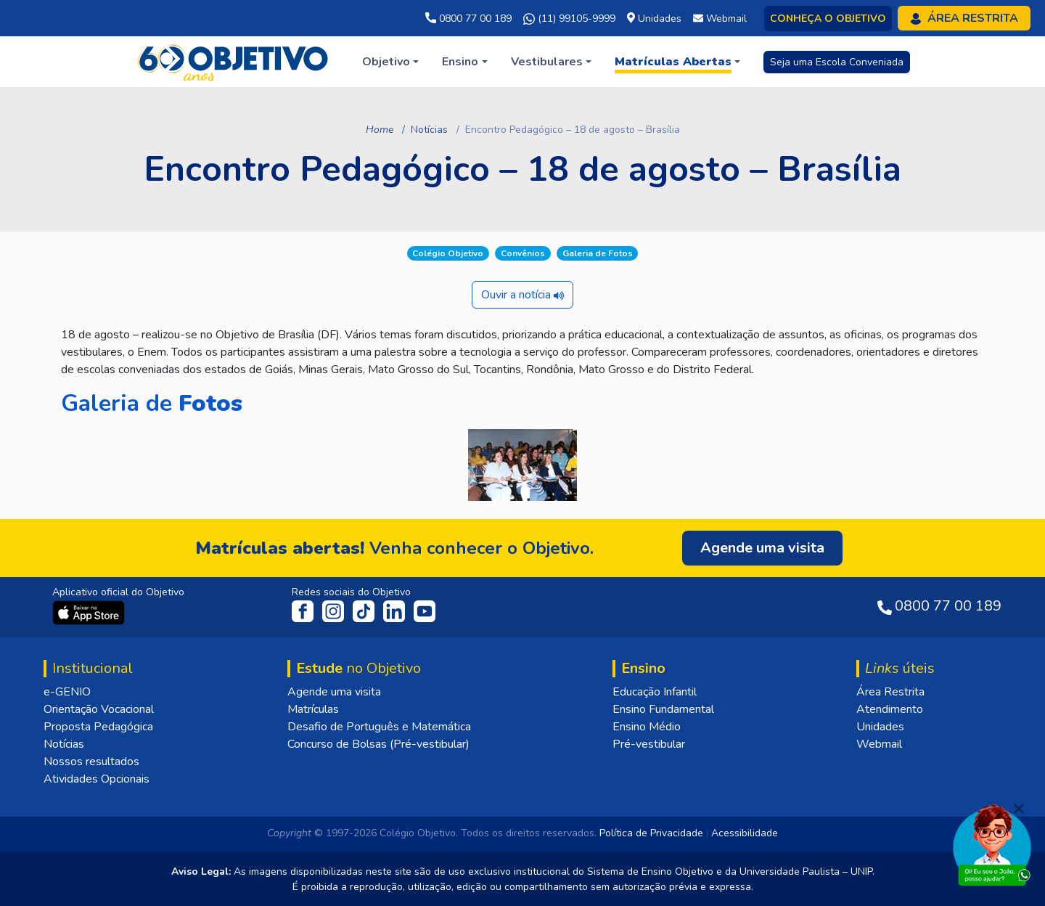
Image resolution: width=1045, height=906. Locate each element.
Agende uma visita (334, 692)
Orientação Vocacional (99, 709)
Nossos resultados (91, 762)
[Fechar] (1019, 809)
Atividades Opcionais (96, 779)
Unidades (880, 727)
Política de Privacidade (651, 833)
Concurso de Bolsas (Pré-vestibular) (378, 744)
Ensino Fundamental (663, 709)
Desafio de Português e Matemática (379, 727)
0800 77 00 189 (468, 18)
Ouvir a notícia (522, 295)
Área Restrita (890, 692)
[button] (390, 61)
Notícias (429, 129)
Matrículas (313, 709)
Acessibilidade (744, 833)
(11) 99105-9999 (569, 19)
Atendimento (889, 709)
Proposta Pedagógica (98, 727)
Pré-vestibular (648, 744)
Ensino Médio (646, 727)
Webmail (879, 744)
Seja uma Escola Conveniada (836, 62)
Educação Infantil (654, 692)
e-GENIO (67, 692)
